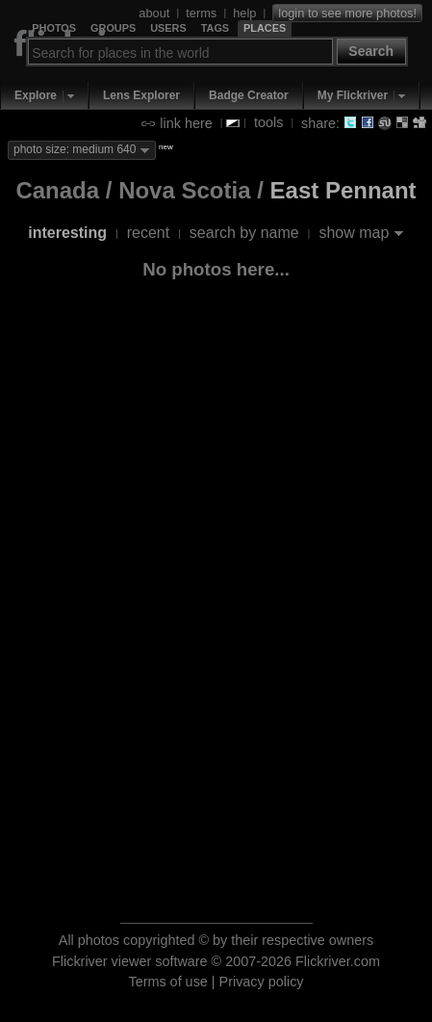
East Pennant (343, 190)
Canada (57, 190)
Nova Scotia (184, 190)
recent (148, 232)
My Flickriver (353, 95)
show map (353, 232)
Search (371, 51)
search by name (244, 232)
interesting (67, 232)
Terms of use (167, 981)
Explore (35, 95)
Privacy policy (261, 981)
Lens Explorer (141, 95)
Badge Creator (249, 95)
